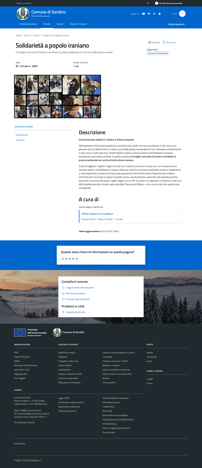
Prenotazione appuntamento (71, 402)
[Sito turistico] (147, 13)
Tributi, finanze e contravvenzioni (117, 373)
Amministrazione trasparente (116, 398)
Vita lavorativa (109, 382)
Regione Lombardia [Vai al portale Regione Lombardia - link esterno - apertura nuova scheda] (24, 3)
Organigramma (20, 373)
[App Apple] (158, 13)
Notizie (150, 352)
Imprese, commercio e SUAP (115, 361)
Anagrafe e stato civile (68, 361)
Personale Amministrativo (25, 365)
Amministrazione (28, 24)
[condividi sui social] (154, 42)
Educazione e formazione (69, 382)
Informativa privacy (111, 402)
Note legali (107, 410)
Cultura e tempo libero (68, 378)
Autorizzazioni (64, 369)
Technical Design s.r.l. (32, 460)
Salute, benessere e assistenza (116, 369)
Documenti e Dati (22, 369)
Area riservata (109, 432)
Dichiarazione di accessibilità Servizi (118, 419)
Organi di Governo (22, 356)
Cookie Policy (108, 406)
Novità (46, 24)
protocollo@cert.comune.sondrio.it (34, 413)
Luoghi (150, 379)
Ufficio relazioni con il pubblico (97, 214)
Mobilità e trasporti (111, 365)
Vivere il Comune (78, 24)
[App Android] (153, 13)
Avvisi (149, 361)
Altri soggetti (20, 378)
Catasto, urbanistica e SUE (70, 373)
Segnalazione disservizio (69, 406)
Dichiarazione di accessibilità (115, 415)
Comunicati (152, 356)
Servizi (60, 24)
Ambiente (62, 356)
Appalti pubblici (65, 365)
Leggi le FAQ (63, 398)
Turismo (106, 378)
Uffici (16, 352)
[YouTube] (142, 13)
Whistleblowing (109, 423)
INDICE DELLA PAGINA (42, 126)
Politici (17, 361)
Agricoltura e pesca (66, 352)
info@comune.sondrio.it (30, 410)
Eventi (150, 383)
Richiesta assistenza (67, 410)
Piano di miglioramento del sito (116, 428)
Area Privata (19, 443)
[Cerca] (182, 13)
